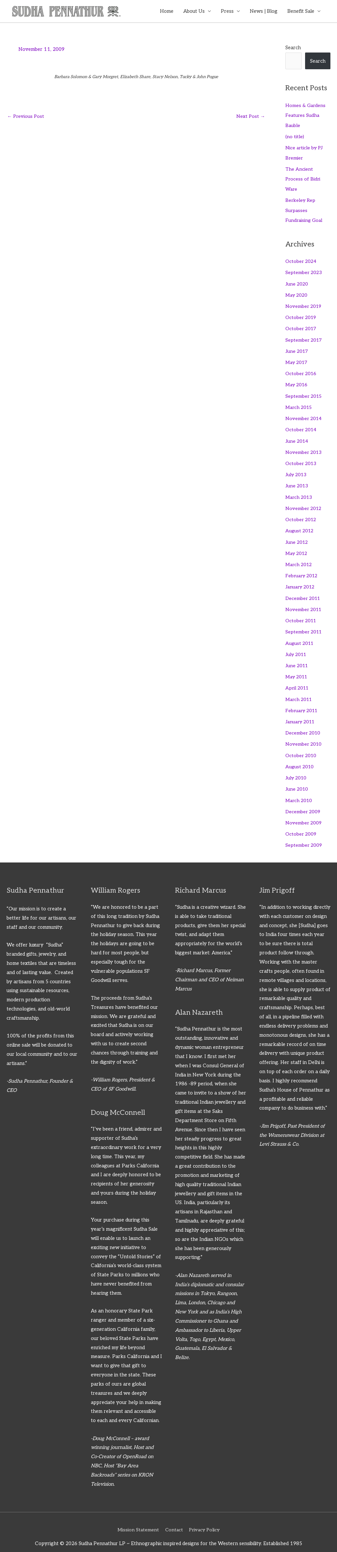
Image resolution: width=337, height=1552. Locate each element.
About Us (194, 11)
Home (166, 11)
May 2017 (297, 360)
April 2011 (297, 681)
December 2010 (303, 725)
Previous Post (26, 117)
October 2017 (301, 327)
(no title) (294, 136)
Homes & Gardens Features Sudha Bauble (305, 116)
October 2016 (301, 371)
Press (227, 11)
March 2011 (299, 692)
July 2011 (296, 647)
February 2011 (302, 703)
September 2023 (304, 271)
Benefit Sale (300, 11)
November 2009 (304, 814)
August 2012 (300, 526)
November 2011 (304, 603)
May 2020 (297, 293)
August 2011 (300, 637)
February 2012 (302, 570)
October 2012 (301, 515)
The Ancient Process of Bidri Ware (303, 178)
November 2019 (304, 304)
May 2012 (297, 548)
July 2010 (296, 770)
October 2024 (301, 260)
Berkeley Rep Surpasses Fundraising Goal (304, 209)
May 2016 (297, 382)
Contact (173, 1520)
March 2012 (299, 559)
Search (293, 48)
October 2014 (301, 426)
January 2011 (301, 714)
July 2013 (296, 470)
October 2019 (301, 315)
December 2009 (303, 803)
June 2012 (297, 537)
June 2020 (297, 282)
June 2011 (297, 659)
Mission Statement (137, 1520)
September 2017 (304, 337)
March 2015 (299, 404)
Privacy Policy (205, 1520)
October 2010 (301, 747)
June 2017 (297, 348)
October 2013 (301, 459)
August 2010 (300, 758)
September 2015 (304, 393)
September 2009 (304, 836)
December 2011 (303, 592)
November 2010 (304, 736)
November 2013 (304, 448)
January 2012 (301, 581)
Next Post (250, 117)
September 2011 (304, 625)
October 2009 (301, 825)
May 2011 (297, 670)
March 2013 (299, 493)
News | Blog (263, 11)
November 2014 (304, 415)
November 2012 (304, 504)
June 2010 (297, 780)
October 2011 (301, 614)
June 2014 (297, 437)
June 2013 (297, 481)
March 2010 (299, 792)
